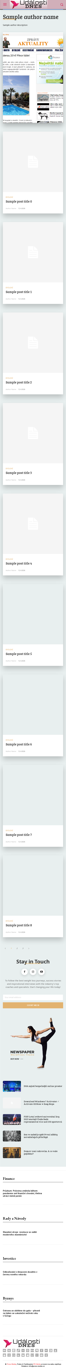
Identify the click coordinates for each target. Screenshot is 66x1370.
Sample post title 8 (19, 925)
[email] (33, 997)
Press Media (11, 1364)
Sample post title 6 (19, 744)
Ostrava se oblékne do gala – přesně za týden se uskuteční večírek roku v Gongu (21, 1313)
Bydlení (9, 197)
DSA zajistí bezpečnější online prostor (43, 1086)
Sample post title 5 (19, 654)
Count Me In (33, 1005)
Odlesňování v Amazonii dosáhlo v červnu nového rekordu (20, 1273)
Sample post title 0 (19, 201)
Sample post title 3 (19, 472)
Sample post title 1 (19, 292)
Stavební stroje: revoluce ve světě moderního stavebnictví (20, 1233)
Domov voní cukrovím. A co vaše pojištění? (41, 1152)
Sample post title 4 (19, 563)
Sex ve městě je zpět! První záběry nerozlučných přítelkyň (41, 1135)
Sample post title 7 (19, 834)
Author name (11, 208)
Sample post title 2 (19, 382)
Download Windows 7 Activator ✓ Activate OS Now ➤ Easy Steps (41, 1102)
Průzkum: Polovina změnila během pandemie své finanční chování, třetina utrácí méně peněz (22, 1193)
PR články (37, 1364)
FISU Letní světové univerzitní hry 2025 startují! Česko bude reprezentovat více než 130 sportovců (43, 1119)
